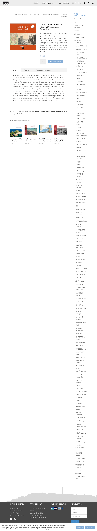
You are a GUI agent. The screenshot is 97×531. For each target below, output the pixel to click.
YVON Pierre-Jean (34, 14)
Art (75, 22)
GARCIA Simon (80, 236)
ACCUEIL (36, 3)
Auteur (26, 70)
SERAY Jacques (80, 433)
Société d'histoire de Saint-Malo (79, 447)
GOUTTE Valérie (81, 242)
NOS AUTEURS (63, 3)
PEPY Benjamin (80, 395)
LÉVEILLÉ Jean (80, 334)
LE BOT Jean (79, 305)
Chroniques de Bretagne (50, 112)
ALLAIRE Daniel (81, 46)
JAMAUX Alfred (80, 275)
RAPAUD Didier (80, 418)
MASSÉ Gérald (80, 349)
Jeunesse (77, 31)
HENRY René (80, 260)
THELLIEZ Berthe (81, 462)
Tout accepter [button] (89, 527)
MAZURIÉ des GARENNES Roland (80, 360)
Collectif (78, 148)
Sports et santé (79, 37)
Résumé (15, 70)
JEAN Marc (79, 278)
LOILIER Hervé (80, 343)
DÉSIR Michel (80, 200)
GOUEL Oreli (79, 239)
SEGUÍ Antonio (80, 430)
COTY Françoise (80, 171)
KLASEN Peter (80, 299)
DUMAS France (80, 203)
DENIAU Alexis (80, 196)
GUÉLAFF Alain (80, 251)
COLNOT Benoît (81, 151)
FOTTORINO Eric (81, 221)
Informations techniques (43, 70)
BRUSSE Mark (80, 119)
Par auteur (24, 14)
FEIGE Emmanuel (81, 209)
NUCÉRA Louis (80, 371)
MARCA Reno (80, 346)
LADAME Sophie (81, 302)
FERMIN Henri (80, 218)
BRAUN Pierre (80, 104)
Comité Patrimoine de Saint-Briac (80, 156)
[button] (32, 26)
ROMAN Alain (80, 421)
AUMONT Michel (81, 49)
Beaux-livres (39, 112)
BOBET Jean (79, 76)
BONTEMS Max (80, 96)
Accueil (17, 14)
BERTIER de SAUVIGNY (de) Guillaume (80, 63)
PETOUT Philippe (81, 391)
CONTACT (75, 3)
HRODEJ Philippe (81, 268)
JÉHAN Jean (79, 281)
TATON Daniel (80, 459)
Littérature (78, 34)
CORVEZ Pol (79, 168)
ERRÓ (77, 206)
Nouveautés (78, 19)
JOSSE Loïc (79, 284)
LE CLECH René (80, 308)
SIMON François (81, 442)
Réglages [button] (80, 527)
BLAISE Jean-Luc (81, 72)
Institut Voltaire (80, 271)
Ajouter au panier (55, 62)
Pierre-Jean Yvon (55, 47)
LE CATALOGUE (48, 3)
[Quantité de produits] (43, 61)
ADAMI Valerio (80, 43)
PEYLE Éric (79, 403)
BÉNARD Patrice (81, 58)
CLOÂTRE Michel (81, 144)
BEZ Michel (79, 69)
